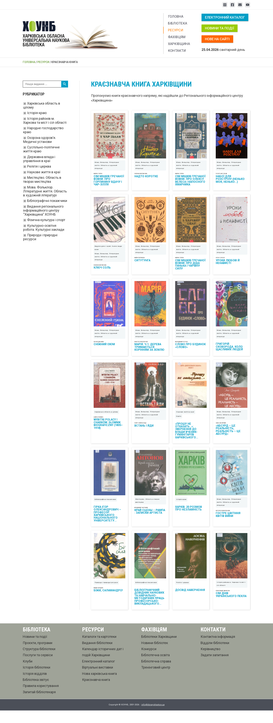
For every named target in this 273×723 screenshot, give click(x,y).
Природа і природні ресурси (106, 595)
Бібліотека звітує (36, 692)
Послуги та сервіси (38, 667)
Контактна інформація (218, 649)
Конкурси (148, 661)
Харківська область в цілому (106, 420)
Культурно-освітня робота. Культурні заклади (43, 228)
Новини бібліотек (154, 655)
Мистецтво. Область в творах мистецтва (42, 180)
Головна (175, 16)
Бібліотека (177, 23)
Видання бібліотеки (97, 655)
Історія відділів (35, 686)
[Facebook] (232, 4)
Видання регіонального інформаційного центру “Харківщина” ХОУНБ (43, 210)
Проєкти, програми (37, 655)
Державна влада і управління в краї (39, 159)
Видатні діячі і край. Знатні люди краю (108, 252)
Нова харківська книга (99, 686)
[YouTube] (247, 4)
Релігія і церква (39, 166)
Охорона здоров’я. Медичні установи (39, 140)
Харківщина (179, 44)
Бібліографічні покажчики (47, 201)
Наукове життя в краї (43, 172)
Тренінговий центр (155, 680)
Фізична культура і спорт (46, 220)
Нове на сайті (217, 39)
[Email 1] (240, 4)
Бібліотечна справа (156, 674)
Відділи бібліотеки (215, 655)
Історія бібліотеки (36, 680)
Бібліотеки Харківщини (159, 649)
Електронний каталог (225, 17)
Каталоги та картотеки (99, 649)
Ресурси (175, 30)
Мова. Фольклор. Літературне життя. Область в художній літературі (45, 191)
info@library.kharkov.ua (153, 717)
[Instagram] (225, 4)
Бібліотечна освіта (155, 667)
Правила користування (41, 698)
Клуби (27, 674)
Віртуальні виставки (97, 680)
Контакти (177, 51)
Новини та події (219, 28)
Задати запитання (215, 667)
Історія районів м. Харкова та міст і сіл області (45, 120)
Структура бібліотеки (39, 661)
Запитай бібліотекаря (39, 704)
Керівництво (210, 661)
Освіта (178, 424)
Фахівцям (176, 37)
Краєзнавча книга (96, 692)
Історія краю (37, 113)
